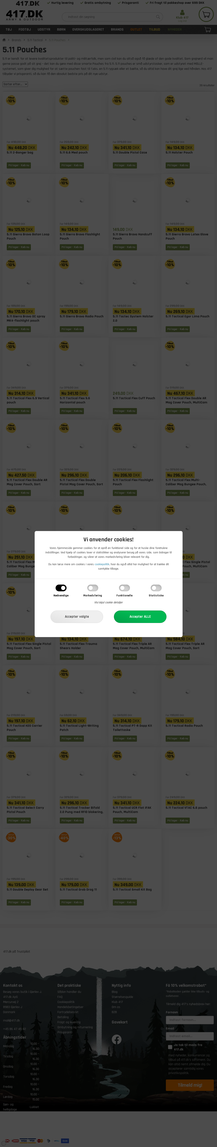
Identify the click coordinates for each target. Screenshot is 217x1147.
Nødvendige (60, 595)
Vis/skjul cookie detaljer (108, 602)
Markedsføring (92, 595)
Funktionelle (124, 595)
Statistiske (156, 595)
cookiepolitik (102, 564)
